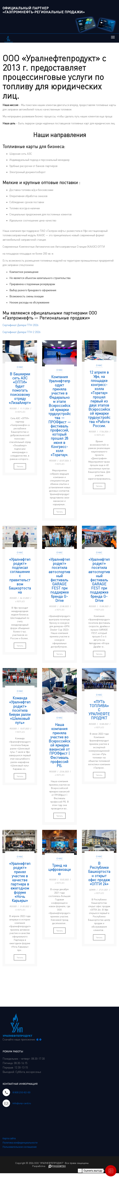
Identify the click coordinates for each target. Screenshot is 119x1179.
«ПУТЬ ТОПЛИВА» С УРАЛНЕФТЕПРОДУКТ (99, 709)
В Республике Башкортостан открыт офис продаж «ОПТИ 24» (99, 873)
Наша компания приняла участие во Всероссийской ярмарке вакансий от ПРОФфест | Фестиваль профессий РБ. (59, 745)
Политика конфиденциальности (20, 1142)
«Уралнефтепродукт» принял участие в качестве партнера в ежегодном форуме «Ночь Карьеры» (19, 882)
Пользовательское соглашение (20, 1146)
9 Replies (59, 464)
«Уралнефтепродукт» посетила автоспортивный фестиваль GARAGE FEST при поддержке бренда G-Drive (59, 580)
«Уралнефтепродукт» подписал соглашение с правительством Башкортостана (20, 576)
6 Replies (20, 601)
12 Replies (99, 435)
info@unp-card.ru (22, 1103)
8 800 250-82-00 (21, 1092)
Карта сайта (9, 1138)
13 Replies (20, 909)
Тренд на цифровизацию (59, 869)
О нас (20, 367)
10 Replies (20, 412)
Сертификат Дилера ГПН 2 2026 (21, 332)
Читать (20, 466)
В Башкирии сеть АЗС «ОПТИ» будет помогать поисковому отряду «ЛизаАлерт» (20, 388)
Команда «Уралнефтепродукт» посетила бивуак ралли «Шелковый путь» (20, 710)
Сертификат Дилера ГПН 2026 (20, 325)
